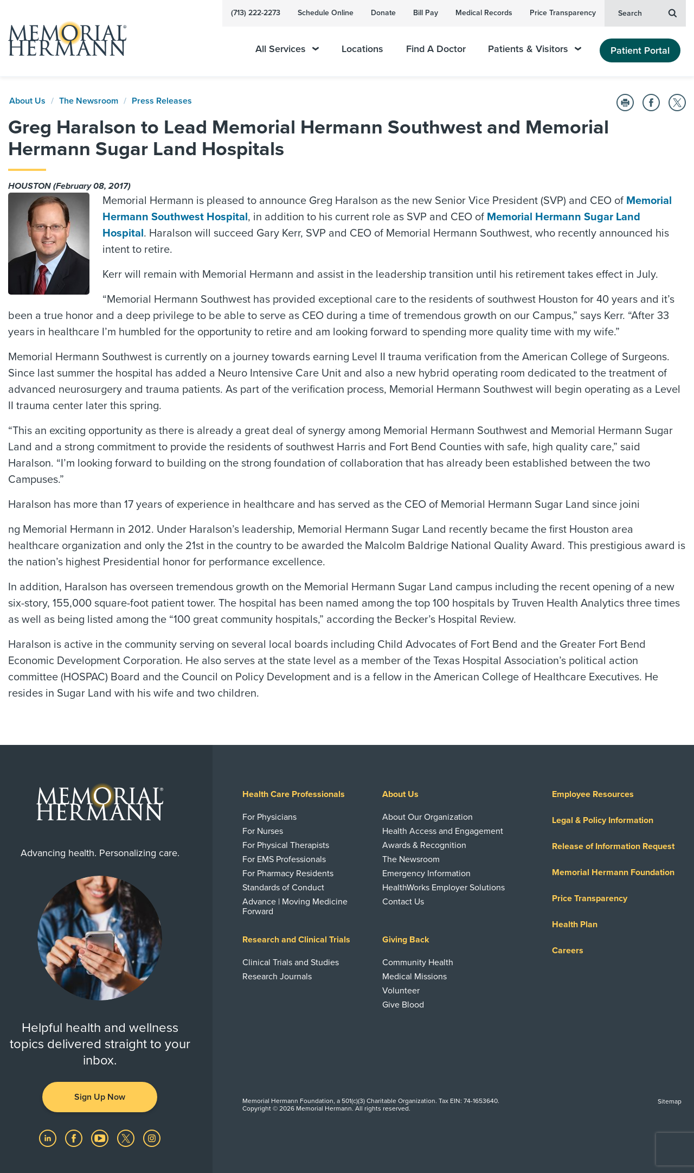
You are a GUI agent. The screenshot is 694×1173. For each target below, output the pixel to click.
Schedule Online (326, 12)
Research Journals (277, 976)
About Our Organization (427, 817)
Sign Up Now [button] (99, 1097)
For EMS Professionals (284, 859)
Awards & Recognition (424, 845)
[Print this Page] (625, 102)
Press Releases (162, 100)
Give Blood (403, 1005)
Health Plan (574, 924)
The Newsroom (88, 100)
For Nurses (262, 831)
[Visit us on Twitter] (127, 1137)
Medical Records (483, 12)
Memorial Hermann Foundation (613, 872)
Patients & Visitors (534, 49)
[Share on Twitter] (677, 102)
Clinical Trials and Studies (290, 962)
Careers (567, 950)
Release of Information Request (613, 846)
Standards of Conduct (283, 887)
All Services (287, 49)
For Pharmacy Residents (287, 873)
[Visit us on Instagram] (151, 1137)
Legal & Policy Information (602, 820)
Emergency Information (426, 873)
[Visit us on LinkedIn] (49, 1137)
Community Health (417, 962)
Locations (362, 49)
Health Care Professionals (293, 794)
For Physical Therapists (285, 845)
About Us (27, 100)
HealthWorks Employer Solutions (443, 887)
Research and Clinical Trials (296, 939)
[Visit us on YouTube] (101, 1137)
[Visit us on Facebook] (75, 1137)
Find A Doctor (436, 49)
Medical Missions (414, 976)
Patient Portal (640, 50)
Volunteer (401, 991)
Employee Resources (593, 794)
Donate (383, 12)
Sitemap (670, 1101)
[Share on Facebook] (651, 102)
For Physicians (269, 817)
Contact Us (403, 902)
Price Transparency (563, 12)
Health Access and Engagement (442, 831)
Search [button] (647, 12)
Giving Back (405, 939)
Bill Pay (425, 12)
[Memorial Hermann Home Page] (62, 38)
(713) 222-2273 (255, 12)
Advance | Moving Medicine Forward (295, 906)
